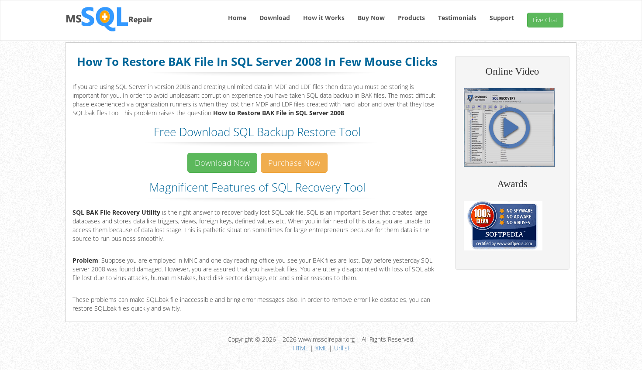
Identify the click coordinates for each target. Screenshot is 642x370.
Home (237, 18)
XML (321, 348)
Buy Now (371, 18)
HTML (300, 348)
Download (274, 18)
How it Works (324, 18)
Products (411, 18)
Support (502, 18)
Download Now (222, 163)
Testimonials (457, 18)
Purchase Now (294, 163)
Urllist (342, 348)
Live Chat (545, 20)
